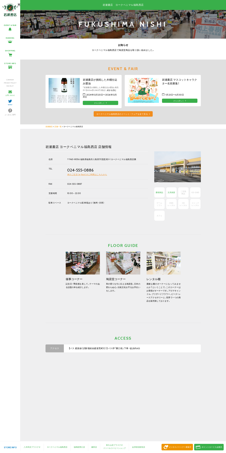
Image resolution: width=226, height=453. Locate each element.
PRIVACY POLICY (10, 83)
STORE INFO (10, 63)
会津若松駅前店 (138, 447)
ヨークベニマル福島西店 (57, 447)
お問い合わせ (10, 95)
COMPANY (10, 80)
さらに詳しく (99, 103)
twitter (10, 105)
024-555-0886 (80, 170)
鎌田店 (94, 447)
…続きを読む (111, 90)
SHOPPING (10, 50)
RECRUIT (10, 86)
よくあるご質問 (10, 115)
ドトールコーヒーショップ (114, 448)
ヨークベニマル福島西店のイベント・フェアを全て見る (122, 114)
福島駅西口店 (79, 447)
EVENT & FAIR (10, 25)
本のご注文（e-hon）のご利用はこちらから (87, 174)
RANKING (10, 38)
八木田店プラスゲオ (32, 447)
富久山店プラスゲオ (114, 445)
